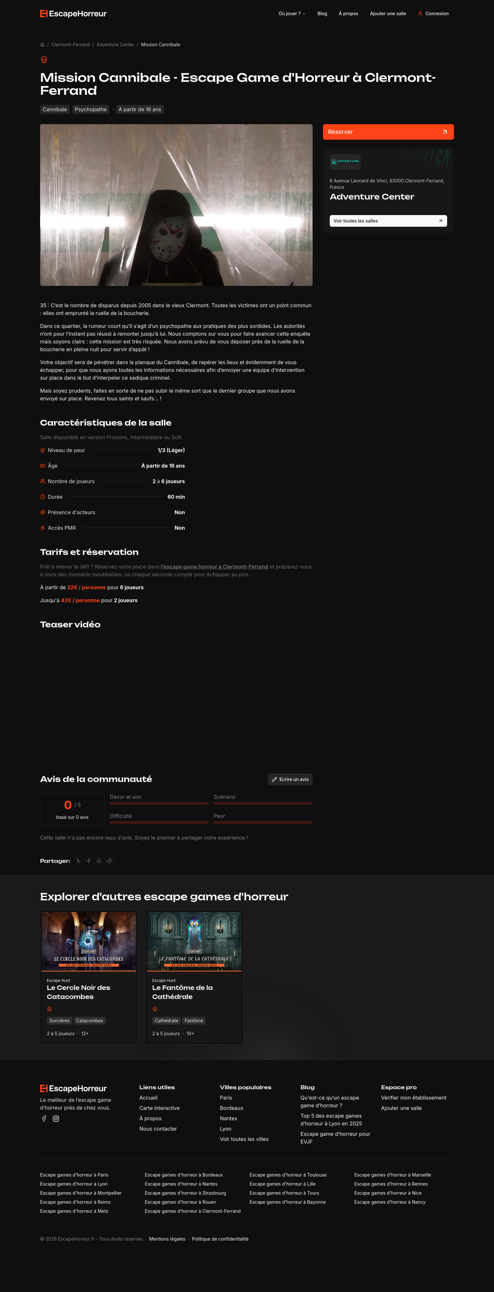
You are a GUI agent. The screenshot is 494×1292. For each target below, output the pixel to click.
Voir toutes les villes (244, 1139)
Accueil (148, 1097)
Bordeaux (231, 1108)
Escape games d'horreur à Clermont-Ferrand (193, 1211)
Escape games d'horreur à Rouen (180, 1202)
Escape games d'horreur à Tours (284, 1193)
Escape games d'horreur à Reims (75, 1202)
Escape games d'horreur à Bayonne (288, 1202)
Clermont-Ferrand (70, 44)
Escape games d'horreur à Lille (283, 1184)
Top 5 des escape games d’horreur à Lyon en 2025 (331, 1120)
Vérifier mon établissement (413, 1097)
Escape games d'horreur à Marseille (392, 1175)
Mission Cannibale (160, 44)
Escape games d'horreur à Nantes (181, 1184)
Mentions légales (167, 1239)
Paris (226, 1097)
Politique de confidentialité (220, 1239)
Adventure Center (115, 44)
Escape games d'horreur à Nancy (389, 1202)
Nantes (228, 1118)
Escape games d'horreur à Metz (74, 1211)
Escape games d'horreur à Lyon (74, 1184)
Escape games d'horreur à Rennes (391, 1184)
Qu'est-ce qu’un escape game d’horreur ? (330, 1101)
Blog (322, 13)
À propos (349, 13)
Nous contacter (158, 1128)
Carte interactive (159, 1108)
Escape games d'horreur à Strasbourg (185, 1193)
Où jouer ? (292, 13)
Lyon (225, 1128)
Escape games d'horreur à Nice (388, 1193)
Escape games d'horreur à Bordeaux (184, 1175)
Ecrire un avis (290, 779)
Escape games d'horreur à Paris (74, 1175)
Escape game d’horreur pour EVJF (335, 1138)
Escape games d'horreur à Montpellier (81, 1193)
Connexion (433, 13)
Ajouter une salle (388, 13)
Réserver (388, 132)
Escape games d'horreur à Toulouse (288, 1175)
